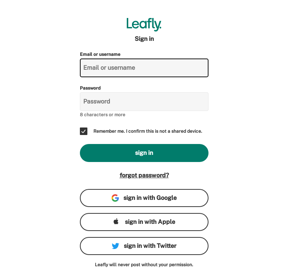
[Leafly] (144, 25)
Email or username (100, 54)
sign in (144, 152)
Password (90, 88)
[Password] (144, 101)
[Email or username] (144, 67)
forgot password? (144, 175)
